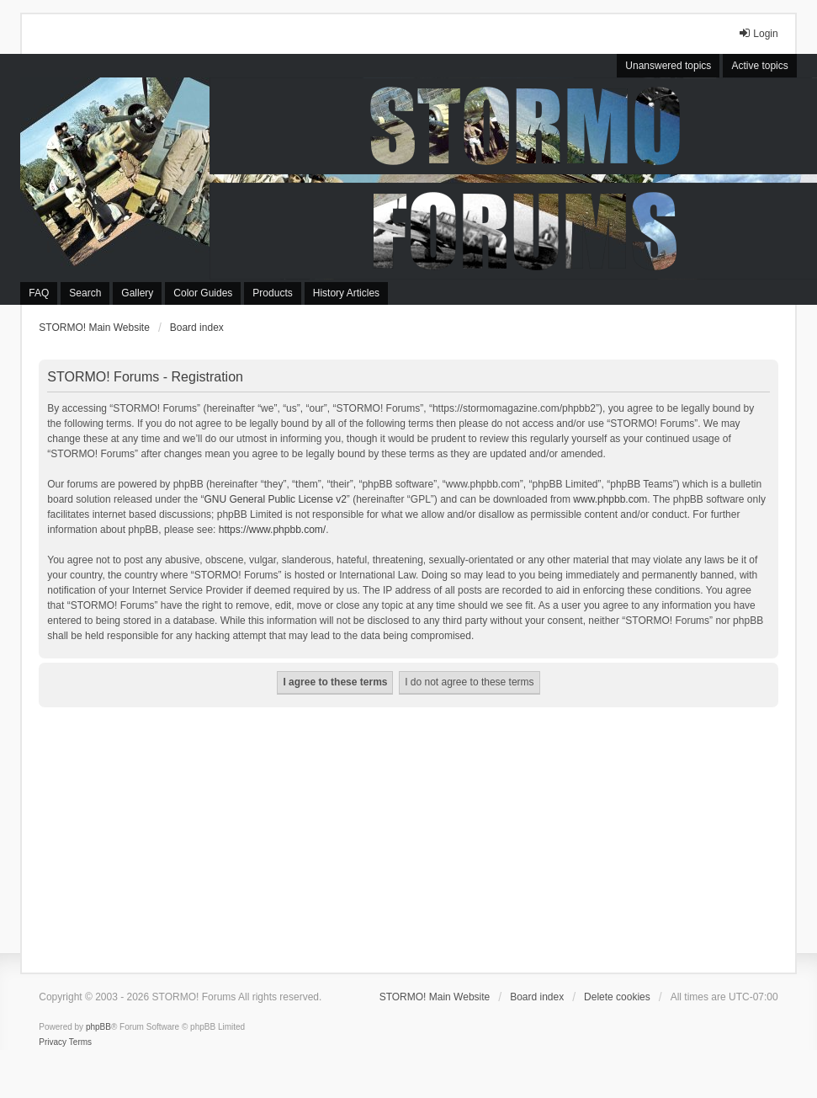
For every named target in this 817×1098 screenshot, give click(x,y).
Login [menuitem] (757, 33)
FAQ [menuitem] (39, 293)
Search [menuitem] (85, 293)
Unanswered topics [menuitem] (668, 66)
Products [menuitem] (272, 293)
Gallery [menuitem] (137, 293)
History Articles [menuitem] (346, 293)
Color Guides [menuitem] (202, 293)
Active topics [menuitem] (759, 66)
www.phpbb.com (610, 499)
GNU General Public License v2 (275, 499)
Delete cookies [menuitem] (617, 997)
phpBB (98, 1026)
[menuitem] (52, 1042)
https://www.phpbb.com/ (272, 530)
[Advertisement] (409, 833)
